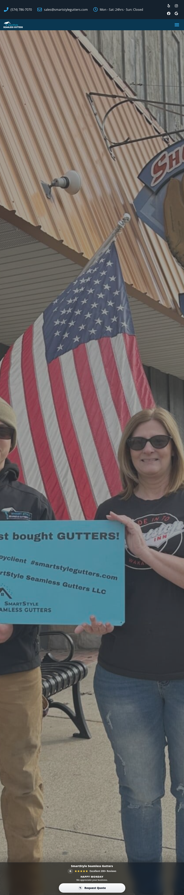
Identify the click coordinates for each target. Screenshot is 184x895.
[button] (177, 25)
